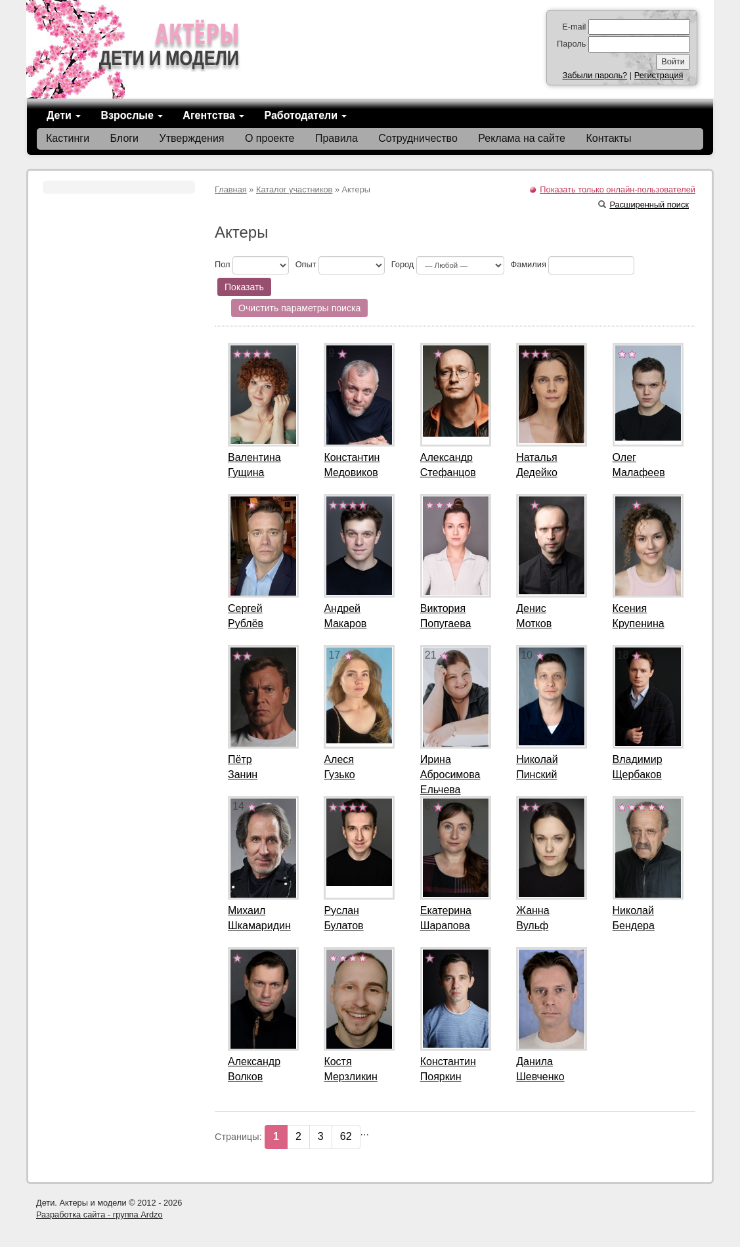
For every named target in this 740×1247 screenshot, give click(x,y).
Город (402, 264)
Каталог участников (294, 189)
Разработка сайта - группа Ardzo (99, 1214)
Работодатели (305, 115)
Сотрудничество (418, 138)
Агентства (213, 115)
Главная (231, 189)
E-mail (574, 27)
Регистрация (659, 75)
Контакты (608, 138)
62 (346, 1136)
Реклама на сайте (521, 138)
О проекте (269, 138)
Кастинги (67, 138)
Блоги (124, 138)
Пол (222, 264)
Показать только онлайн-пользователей (617, 189)
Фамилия (528, 264)
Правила (336, 138)
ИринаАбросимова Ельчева (450, 774)
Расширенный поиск (643, 204)
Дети (64, 115)
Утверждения (192, 138)
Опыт (305, 264)
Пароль (571, 44)
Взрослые (131, 115)
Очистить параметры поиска (299, 308)
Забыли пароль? (594, 75)
